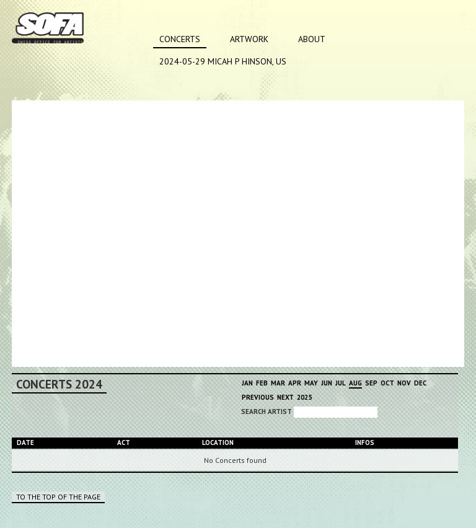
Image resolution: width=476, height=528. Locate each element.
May (311, 383)
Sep (371, 383)
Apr (294, 383)
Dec (420, 383)
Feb (262, 383)
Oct (387, 383)
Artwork (249, 39)
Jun (326, 383)
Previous (258, 397)
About (311, 39)
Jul (340, 383)
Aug (355, 383)
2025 (304, 397)
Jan (247, 383)
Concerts (179, 39)
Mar (278, 383)
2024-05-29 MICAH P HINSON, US (222, 61)
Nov (404, 383)
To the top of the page (58, 496)
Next (285, 397)
